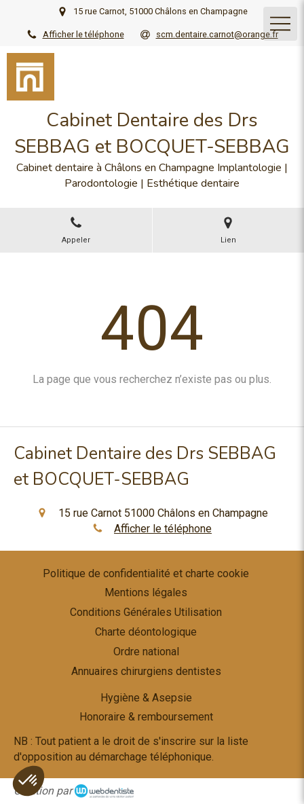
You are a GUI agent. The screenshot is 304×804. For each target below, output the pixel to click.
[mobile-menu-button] (280, 24)
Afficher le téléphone (83, 34)
